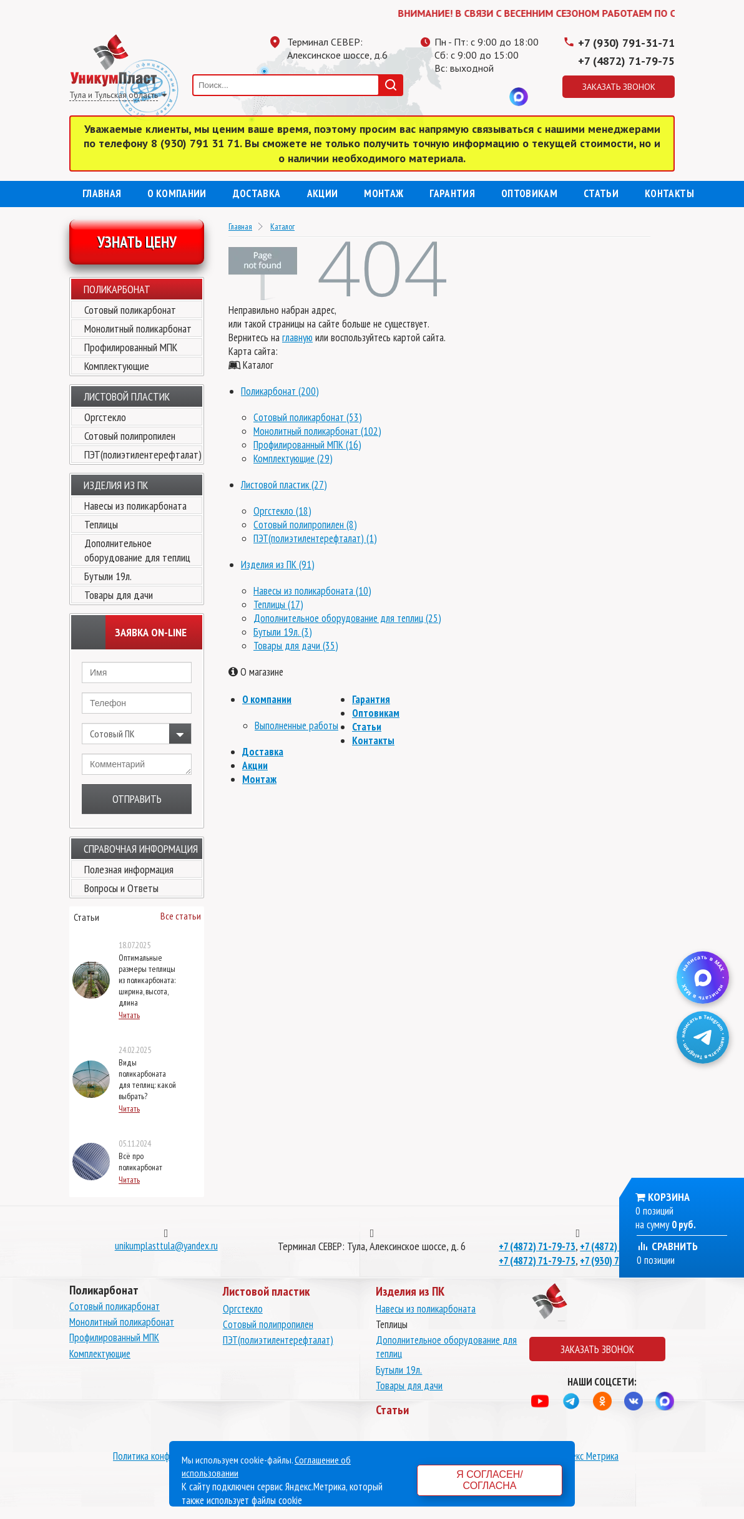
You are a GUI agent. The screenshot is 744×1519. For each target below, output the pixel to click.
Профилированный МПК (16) (307, 445)
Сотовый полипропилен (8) (305, 524)
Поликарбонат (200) (280, 391)
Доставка (257, 193)
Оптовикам (529, 193)
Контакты (669, 193)
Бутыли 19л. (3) (282, 632)
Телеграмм (443, 96)
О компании (176, 193)
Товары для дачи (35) (295, 646)
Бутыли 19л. (108, 576)
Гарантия (452, 193)
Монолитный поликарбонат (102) (317, 431)
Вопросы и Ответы (121, 888)
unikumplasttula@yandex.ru (166, 1246)
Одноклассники (468, 96)
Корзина (669, 1197)
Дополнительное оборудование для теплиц (137, 550)
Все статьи (180, 916)
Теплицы (101, 524)
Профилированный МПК (130, 347)
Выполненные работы (296, 725)
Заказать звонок (618, 86)
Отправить (137, 799)
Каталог (282, 226)
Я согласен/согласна (489, 1480)
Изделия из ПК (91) (278, 564)
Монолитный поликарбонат (138, 328)
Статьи (601, 193)
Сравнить (667, 1246)
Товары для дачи (118, 595)
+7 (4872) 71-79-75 (626, 61)
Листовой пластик (127, 396)
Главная (101, 193)
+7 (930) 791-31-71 (626, 43)
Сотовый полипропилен (129, 436)
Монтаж (383, 193)
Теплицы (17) (278, 604)
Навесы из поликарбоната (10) (312, 591)
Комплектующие (116, 366)
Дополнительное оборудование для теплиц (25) (347, 618)
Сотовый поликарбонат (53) (307, 417)
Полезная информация (129, 869)
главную (297, 337)
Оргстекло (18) (282, 511)
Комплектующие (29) (293, 458)
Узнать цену (137, 242)
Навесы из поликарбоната (135, 505)
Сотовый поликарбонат (130, 310)
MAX (518, 96)
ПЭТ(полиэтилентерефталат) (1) (315, 538)
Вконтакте (493, 96)
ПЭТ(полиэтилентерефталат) (143, 454)
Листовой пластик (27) (284, 485)
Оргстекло (105, 417)
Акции (322, 193)
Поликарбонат (117, 289)
